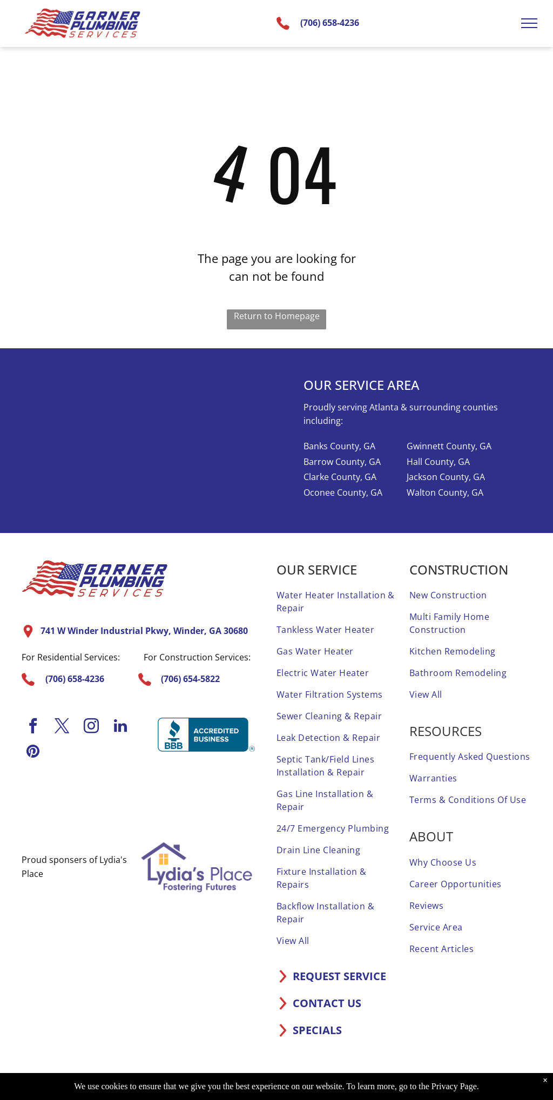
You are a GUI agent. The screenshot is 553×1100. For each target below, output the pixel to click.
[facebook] (33, 727)
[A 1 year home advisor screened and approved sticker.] (93, 802)
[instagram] (91, 727)
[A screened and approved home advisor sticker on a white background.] (228, 802)
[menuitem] (337, 601)
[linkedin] (120, 727)
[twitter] (62, 727)
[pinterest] (33, 752)
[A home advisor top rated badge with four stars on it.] (48, 802)
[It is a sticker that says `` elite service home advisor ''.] (183, 802)
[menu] (529, 23)
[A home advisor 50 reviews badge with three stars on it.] (138, 802)
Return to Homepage (277, 316)
